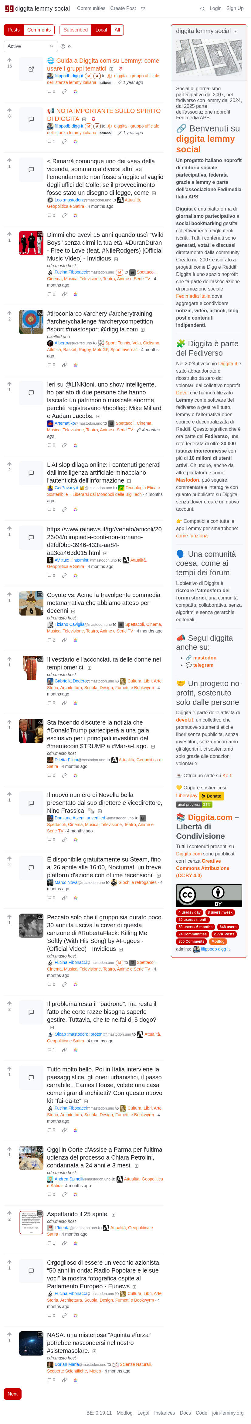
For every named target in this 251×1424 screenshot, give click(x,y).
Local (101, 29)
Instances (164, 1413)
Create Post (123, 8)
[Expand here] (31, 243)
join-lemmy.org (228, 1413)
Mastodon (187, 480)
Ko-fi (227, 775)
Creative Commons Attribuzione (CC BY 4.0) (202, 868)
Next (13, 1393)
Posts (14, 29)
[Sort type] (31, 46)
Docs (185, 1413)
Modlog (218, 941)
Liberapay (186, 795)
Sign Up (235, 8)
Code (201, 1413)
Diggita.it (227, 363)
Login (216, 8)
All (117, 29)
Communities (91, 8)
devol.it (184, 719)
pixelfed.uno (58, 336)
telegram (203, 665)
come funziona (192, 535)
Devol (182, 392)
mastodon (204, 657)
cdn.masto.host (61, 265)
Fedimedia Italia (193, 296)
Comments (39, 29)
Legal (143, 1413)
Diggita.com (210, 817)
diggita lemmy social (37, 8)
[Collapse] (235, 31)
